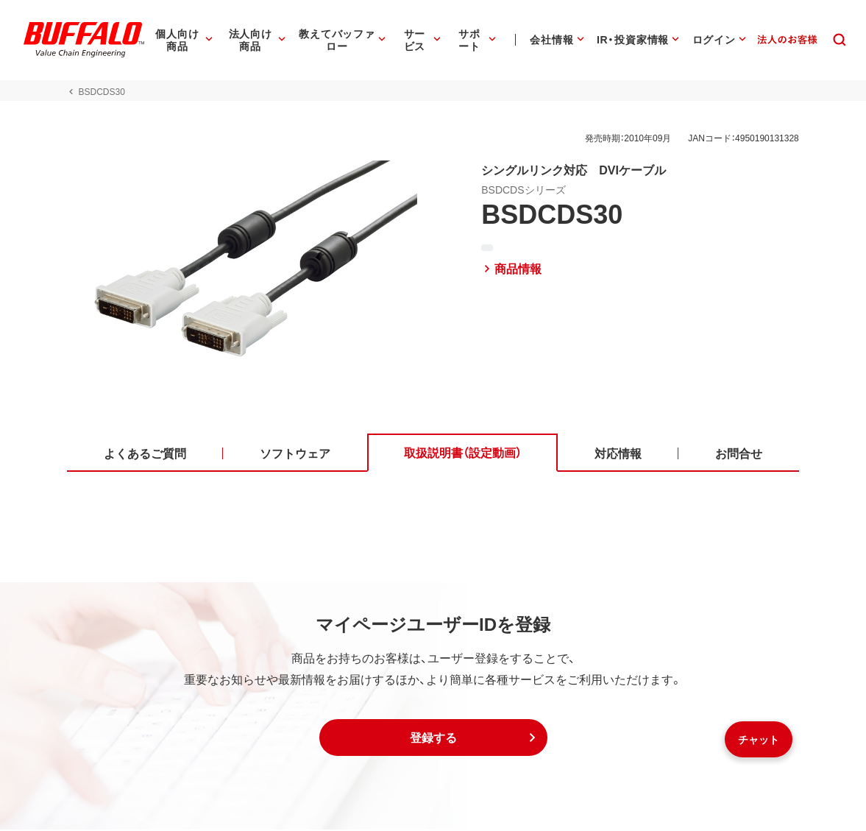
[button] (433, 739)
